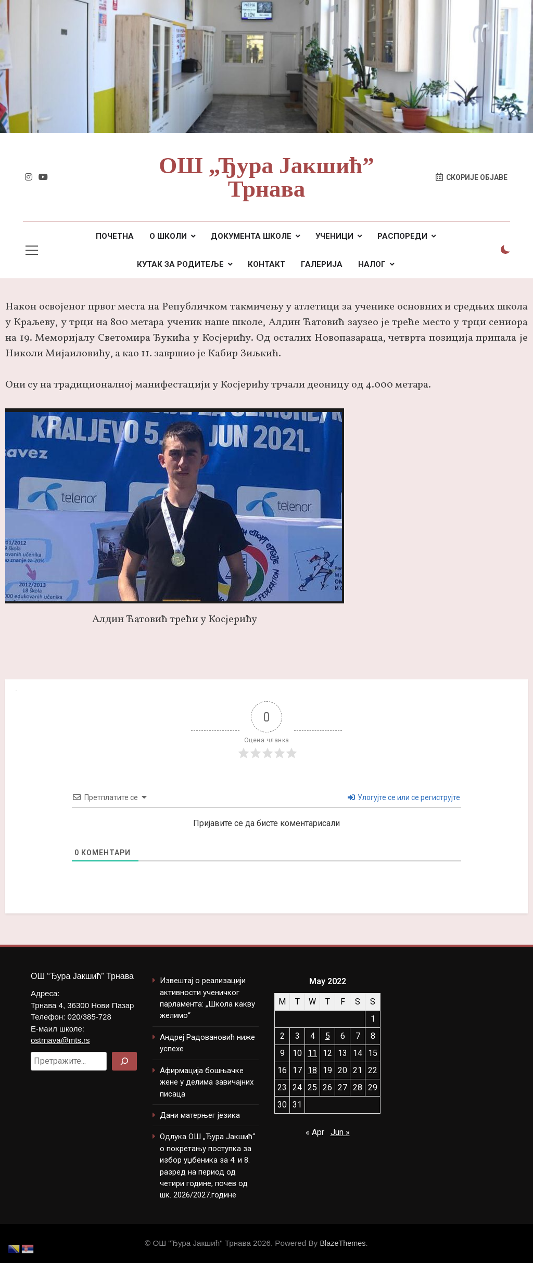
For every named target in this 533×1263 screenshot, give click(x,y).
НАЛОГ (372, 264)
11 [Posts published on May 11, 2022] (312, 1053)
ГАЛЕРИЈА (321, 264)
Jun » (340, 1132)
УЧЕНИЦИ (334, 236)
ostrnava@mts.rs (60, 1040)
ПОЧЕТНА (115, 236)
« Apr (315, 1132)
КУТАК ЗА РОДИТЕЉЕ (180, 264)
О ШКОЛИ (168, 236)
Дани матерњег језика (200, 1115)
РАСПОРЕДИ (402, 236)
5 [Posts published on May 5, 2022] (327, 1036)
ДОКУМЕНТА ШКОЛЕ (251, 236)
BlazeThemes (342, 1243)
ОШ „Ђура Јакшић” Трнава (266, 177)
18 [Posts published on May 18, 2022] (312, 1070)
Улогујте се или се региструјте (404, 797)
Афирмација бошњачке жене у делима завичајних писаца (206, 1082)
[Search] (124, 1061)
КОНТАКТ (266, 264)
